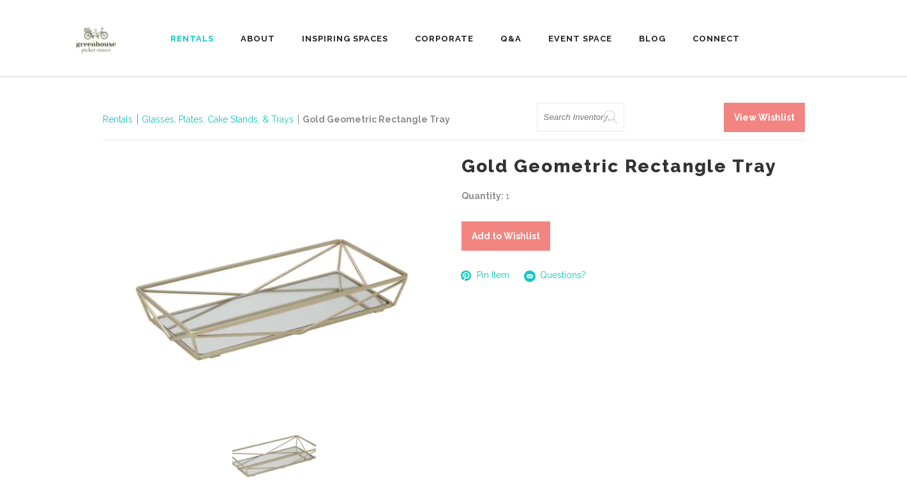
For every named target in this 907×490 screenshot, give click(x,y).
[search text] (581, 117)
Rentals (118, 119)
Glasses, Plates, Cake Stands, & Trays (219, 119)
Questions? (555, 276)
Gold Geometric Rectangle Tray (376, 119)
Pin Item (485, 275)
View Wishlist (764, 117)
